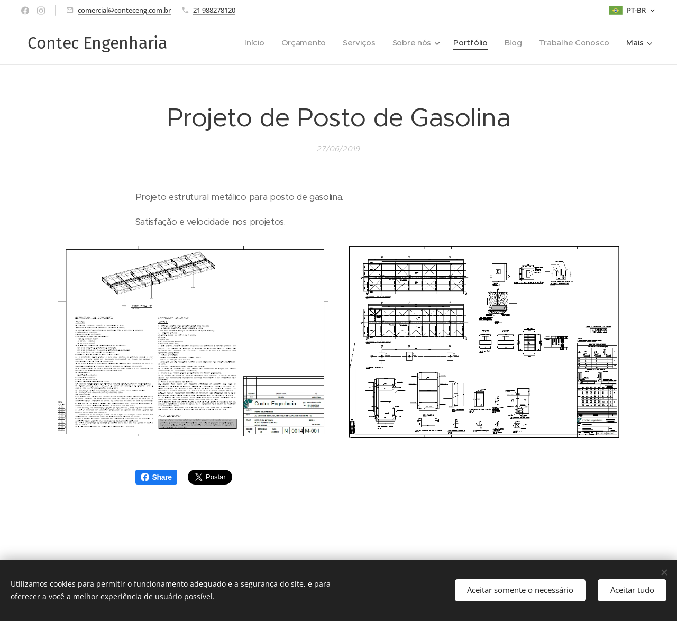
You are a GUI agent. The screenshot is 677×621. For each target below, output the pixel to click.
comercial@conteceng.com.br (124, 10)
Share (156, 477)
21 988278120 (214, 10)
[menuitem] (248, 43)
